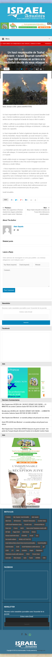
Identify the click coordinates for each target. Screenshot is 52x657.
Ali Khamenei (17, 521)
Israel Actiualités (42, 543)
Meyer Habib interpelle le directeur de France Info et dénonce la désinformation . (38, 211)
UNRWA (38, 558)
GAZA (22, 528)
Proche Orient (36, 554)
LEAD (7, 550)
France (15, 528)
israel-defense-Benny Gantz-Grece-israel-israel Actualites (20, 543)
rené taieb (8, 558)
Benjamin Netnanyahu (29, 521)
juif (43, 547)
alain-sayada (35, 517)
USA (44, 558)
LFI (12, 550)
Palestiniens (39, 550)
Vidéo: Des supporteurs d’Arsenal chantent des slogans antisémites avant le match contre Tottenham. (14, 211)
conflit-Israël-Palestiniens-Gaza (13, 524)
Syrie (25, 558)
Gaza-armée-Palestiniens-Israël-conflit (36, 528)
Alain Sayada (18, 226)
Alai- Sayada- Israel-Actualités (21, 517)
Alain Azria (8, 521)
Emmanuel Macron (39, 524)
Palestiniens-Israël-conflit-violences (14, 554)
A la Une (8, 69)
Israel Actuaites (9, 547)
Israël (17, 547)
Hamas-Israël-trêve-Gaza (12, 536)
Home (2, 69)
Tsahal (31, 558)
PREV (28, 554)
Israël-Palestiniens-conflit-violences (31, 547)
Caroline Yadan (42, 521)
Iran (37, 536)
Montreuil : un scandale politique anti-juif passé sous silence (31, 418)
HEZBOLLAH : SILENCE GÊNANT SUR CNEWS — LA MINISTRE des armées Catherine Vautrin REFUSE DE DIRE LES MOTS (24, 405)
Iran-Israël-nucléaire (11, 539)
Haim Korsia (26, 532)
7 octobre (8, 517)
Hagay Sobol (16, 532)
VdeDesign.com (41, 650)
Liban (17, 550)
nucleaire (24, 550)
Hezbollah (24, 536)
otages (31, 550)
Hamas (34, 532)
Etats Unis (8, 528)
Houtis (31, 536)
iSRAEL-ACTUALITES (25, 539)
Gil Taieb (8, 532)
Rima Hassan (17, 558)
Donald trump (28, 524)
